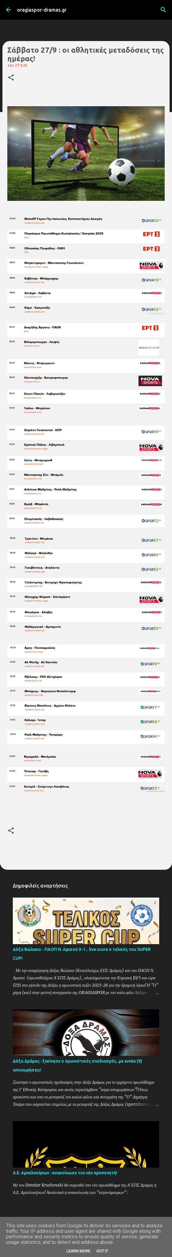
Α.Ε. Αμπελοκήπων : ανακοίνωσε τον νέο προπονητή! (65, 1172)
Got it (102, 1251)
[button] (11, 78)
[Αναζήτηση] (163, 9)
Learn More (78, 1251)
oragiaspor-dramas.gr (41, 10)
